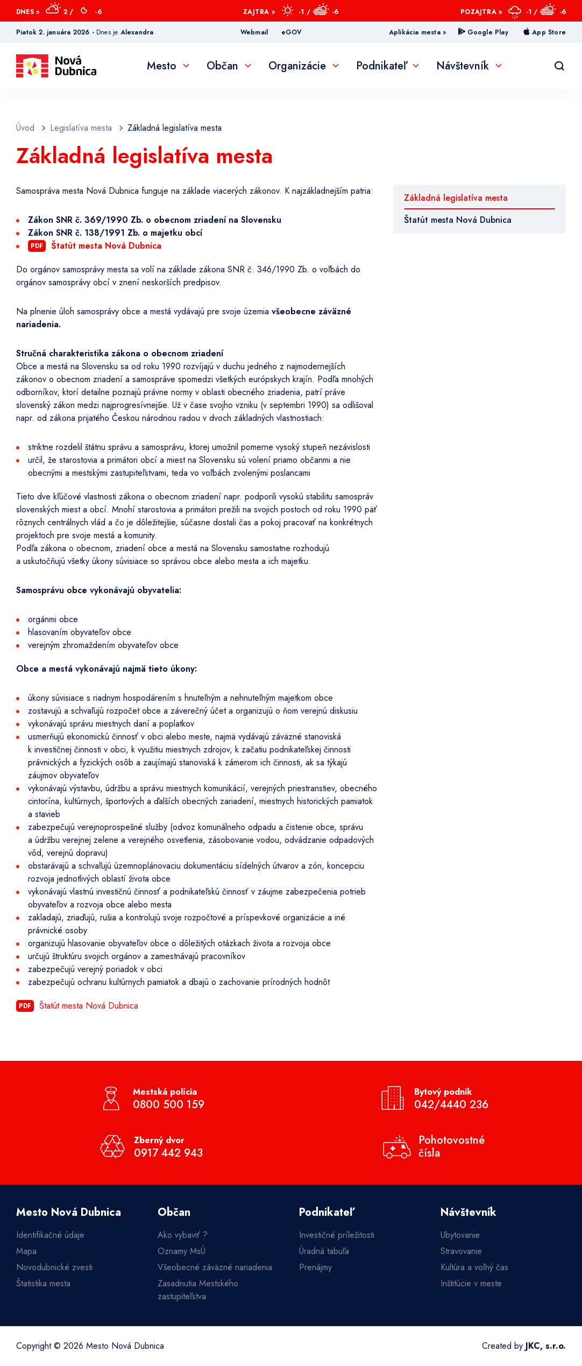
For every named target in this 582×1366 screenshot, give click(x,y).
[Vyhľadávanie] (559, 66)
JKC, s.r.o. (546, 1346)
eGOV (291, 32)
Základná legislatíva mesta (456, 198)
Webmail (254, 32)
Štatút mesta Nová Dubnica (458, 220)
